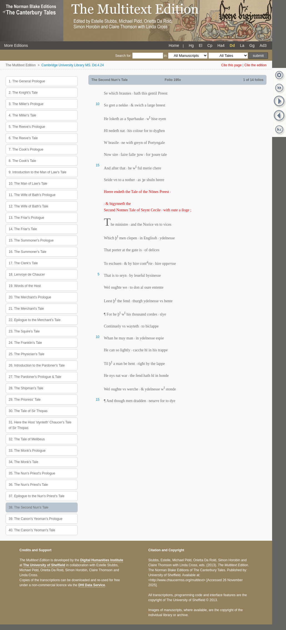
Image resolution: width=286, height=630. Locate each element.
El (200, 45)
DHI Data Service (91, 585)
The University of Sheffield (44, 565)
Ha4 (221, 45)
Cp (209, 45)
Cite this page (231, 65)
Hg (191, 45)
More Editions (16, 45)
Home (174, 45)
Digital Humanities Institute (101, 560)
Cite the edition (255, 65)
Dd (232, 45)
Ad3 (263, 45)
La (242, 45)
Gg (252, 45)
